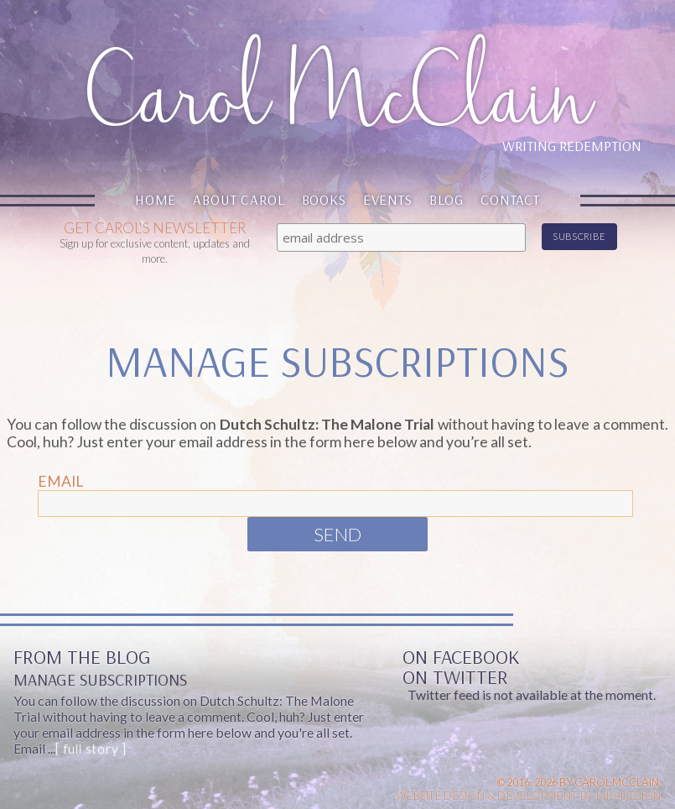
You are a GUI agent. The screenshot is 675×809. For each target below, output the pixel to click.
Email (60, 481)
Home (155, 199)
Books (324, 199)
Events (388, 199)
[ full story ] (91, 748)
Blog (446, 199)
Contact (510, 199)
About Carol (238, 199)
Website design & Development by (529, 795)
